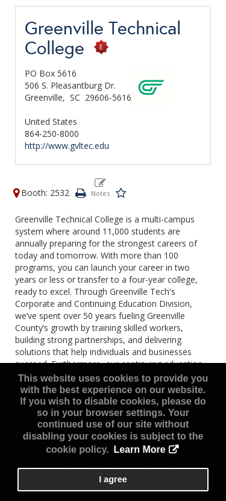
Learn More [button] (139, 449)
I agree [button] (113, 479)
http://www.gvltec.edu (67, 145)
